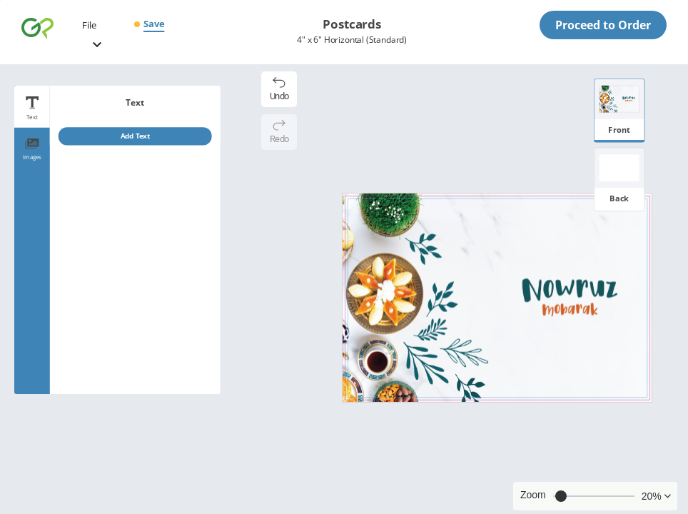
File (89, 25)
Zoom (533, 494)
